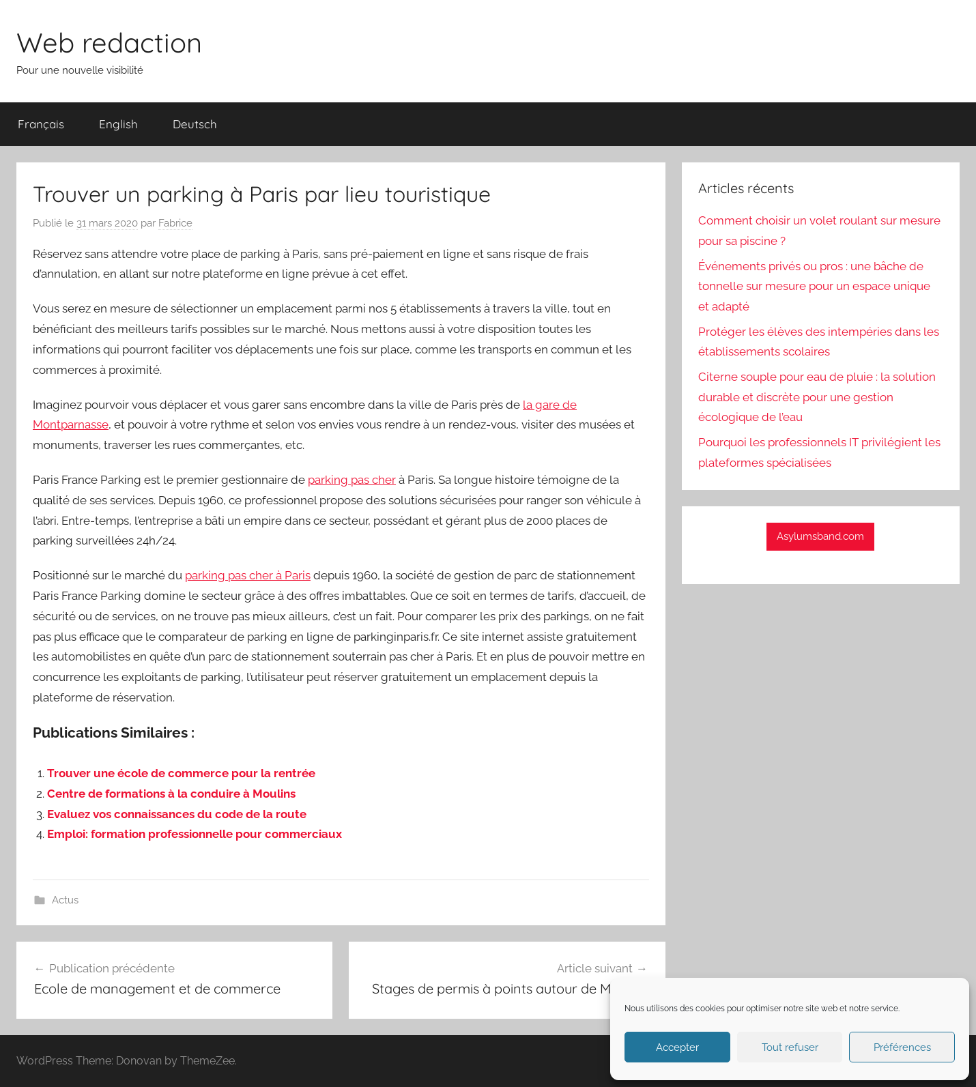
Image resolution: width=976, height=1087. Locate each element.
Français (41, 124)
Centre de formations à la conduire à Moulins (171, 793)
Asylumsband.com (820, 536)
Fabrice (175, 223)
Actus (65, 900)
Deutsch (195, 124)
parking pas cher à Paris (248, 575)
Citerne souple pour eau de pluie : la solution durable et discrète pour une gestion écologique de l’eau (817, 397)
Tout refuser (790, 1047)
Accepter (677, 1047)
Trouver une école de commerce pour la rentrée (181, 773)
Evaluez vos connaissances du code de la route (176, 814)
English (118, 124)
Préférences (902, 1047)
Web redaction (109, 42)
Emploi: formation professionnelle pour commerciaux (194, 834)
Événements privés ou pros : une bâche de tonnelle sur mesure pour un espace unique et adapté (814, 286)
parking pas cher (352, 480)
